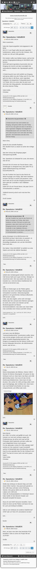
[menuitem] (6, 2)
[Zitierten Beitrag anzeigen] (25, 118)
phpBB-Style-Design (25, 562)
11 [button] (26, 27)
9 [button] (20, 27)
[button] (11, 27)
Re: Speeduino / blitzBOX (14, 37)
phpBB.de (18, 561)
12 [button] (29, 27)
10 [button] (23, 27)
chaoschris (11, 31)
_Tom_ (4, 264)
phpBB (10, 559)
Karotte (5, 521)
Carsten (10, 106)
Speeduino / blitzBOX (8, 21)
